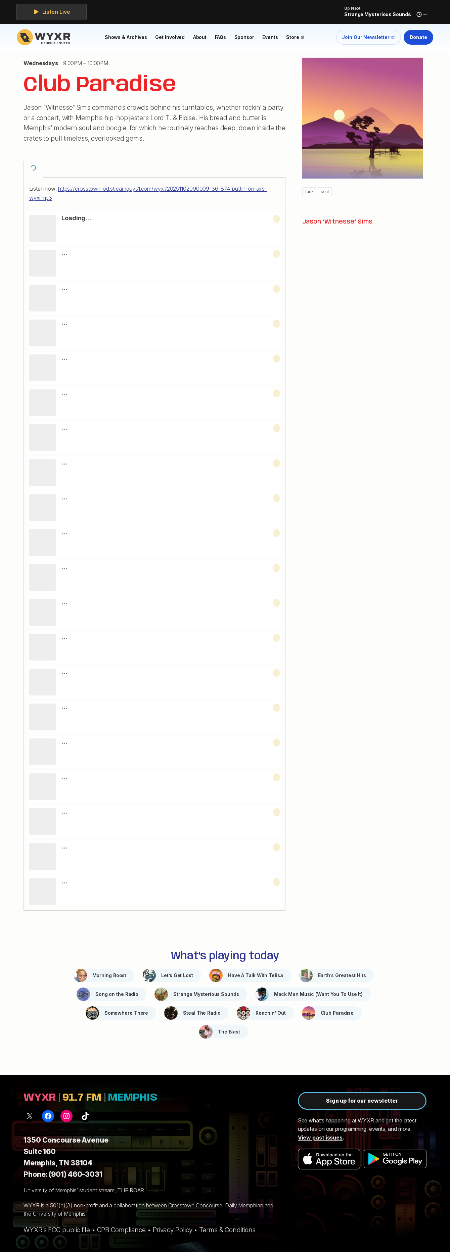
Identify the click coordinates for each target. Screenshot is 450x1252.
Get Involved (170, 37)
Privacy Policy (172, 1230)
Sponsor (244, 37)
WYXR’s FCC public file (57, 1230)
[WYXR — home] (45, 37)
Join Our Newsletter (368, 38)
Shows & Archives (126, 37)
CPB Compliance (121, 1230)
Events (270, 37)
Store (297, 38)
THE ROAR (130, 1190)
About (200, 37)
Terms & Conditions (227, 1230)
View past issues (320, 1137)
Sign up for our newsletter (362, 1100)
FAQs (220, 37)
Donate (418, 37)
